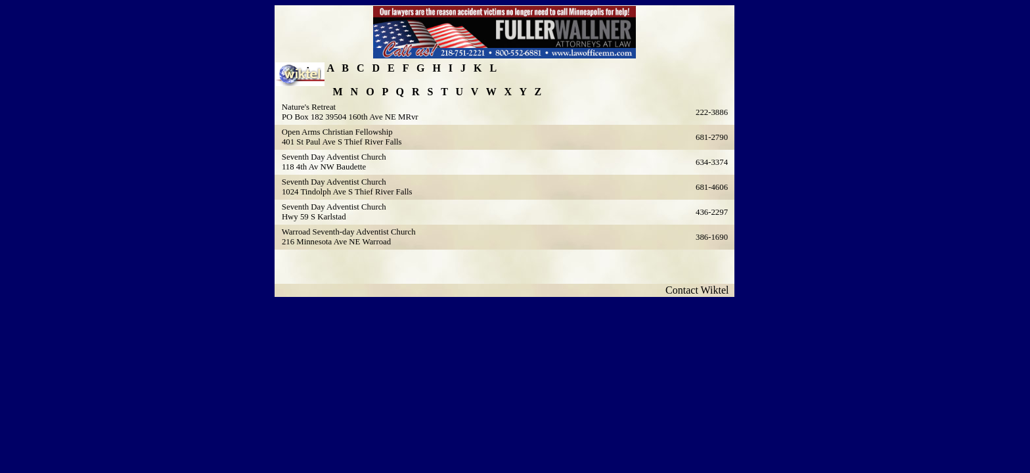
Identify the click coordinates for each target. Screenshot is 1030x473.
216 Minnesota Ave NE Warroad (336, 241)
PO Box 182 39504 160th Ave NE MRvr (350, 117)
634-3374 (712, 162)
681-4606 (712, 187)
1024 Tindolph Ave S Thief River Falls (347, 191)
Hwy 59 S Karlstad (314, 216)
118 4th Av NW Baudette (324, 166)
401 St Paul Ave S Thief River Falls (342, 141)
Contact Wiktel (699, 290)
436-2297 (712, 212)
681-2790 (712, 137)
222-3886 (712, 112)
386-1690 (712, 237)
